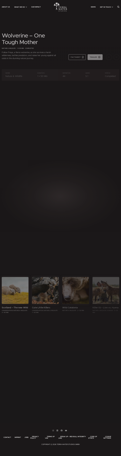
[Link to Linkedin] (57, 430)
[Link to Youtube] (66, 430)
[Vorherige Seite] (109, 57)
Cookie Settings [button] (107, 437)
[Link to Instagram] (53, 430)
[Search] (118, 7)
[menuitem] (6, 7)
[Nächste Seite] (116, 57)
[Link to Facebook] (61, 430)
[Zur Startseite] (60, 7)
